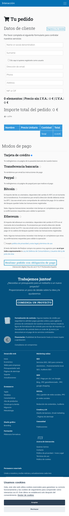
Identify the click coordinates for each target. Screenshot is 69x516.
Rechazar (34, 509)
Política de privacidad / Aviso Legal (50, 453)
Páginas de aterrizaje (12, 371)
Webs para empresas (12, 365)
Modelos (7, 395)
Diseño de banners (43, 413)
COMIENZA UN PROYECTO (34, 302)
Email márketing (58, 413)
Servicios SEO (41, 362)
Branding (7, 425)
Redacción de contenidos (46, 404)
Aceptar (34, 502)
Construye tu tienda (11, 404)
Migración (8, 407)
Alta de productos (11, 401)
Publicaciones (41, 427)
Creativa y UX (41, 410)
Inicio (6, 359)
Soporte (7, 374)
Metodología (9, 411)
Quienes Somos (42, 447)
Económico (8, 362)
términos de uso (46, 243)
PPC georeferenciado (49, 382)
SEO (38, 359)
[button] (9, 60)
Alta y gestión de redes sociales (48, 395)
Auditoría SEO (46, 370)
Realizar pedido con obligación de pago (30, 262)
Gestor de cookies (26, 495)
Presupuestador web (12, 368)
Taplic (6, 392)
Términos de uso (42, 456)
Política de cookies (43, 459)
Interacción (8, 3)
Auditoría (60, 404)
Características (9, 398)
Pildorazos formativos (12, 434)
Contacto (40, 450)
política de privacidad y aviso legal (25, 243)
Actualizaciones (10, 378)
